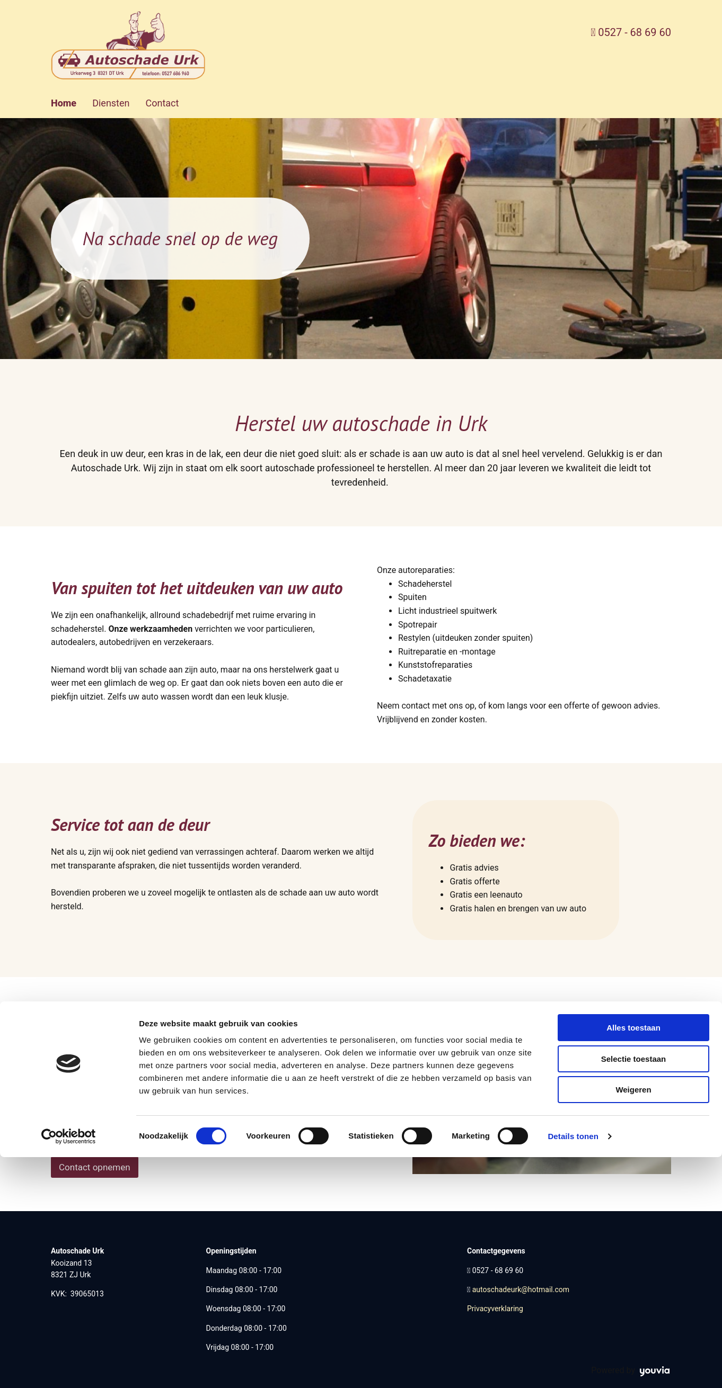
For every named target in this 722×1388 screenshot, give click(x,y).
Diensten (110, 103)
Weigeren (633, 1320)
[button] (94, 1167)
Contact (162, 103)
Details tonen (573, 1367)
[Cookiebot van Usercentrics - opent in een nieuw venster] (68, 1367)
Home (63, 103)
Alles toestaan (633, 1258)
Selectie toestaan (633, 1289)
